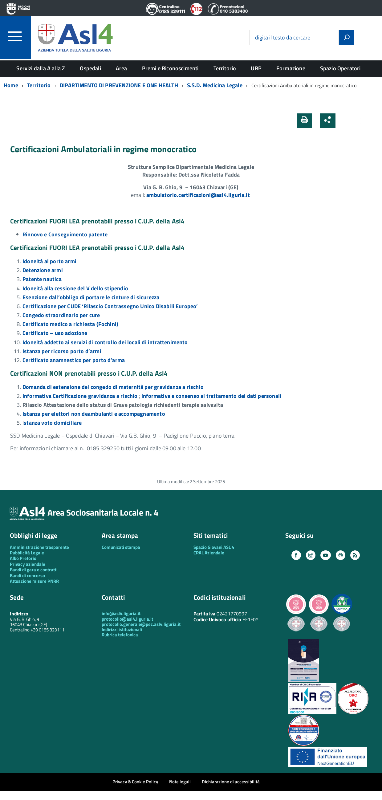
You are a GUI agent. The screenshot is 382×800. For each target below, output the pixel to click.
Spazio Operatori (340, 68)
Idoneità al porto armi (49, 261)
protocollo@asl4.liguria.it (127, 618)
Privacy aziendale (27, 564)
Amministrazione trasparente (39, 547)
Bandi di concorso (27, 575)
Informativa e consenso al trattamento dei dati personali (211, 396)
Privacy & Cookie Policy (135, 781)
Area (121, 68)
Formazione (290, 68)
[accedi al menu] (19, 36)
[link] (198, 195)
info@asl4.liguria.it (121, 613)
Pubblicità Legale (27, 552)
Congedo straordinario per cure (61, 315)
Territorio (224, 68)
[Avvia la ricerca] (346, 37)
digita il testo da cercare (282, 38)
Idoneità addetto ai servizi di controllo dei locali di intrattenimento (105, 342)
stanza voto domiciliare (53, 422)
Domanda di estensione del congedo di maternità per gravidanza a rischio (113, 387)
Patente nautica (42, 279)
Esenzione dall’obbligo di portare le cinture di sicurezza (90, 297)
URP (256, 68)
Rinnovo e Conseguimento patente (65, 234)
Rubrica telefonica (120, 634)
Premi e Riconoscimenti (170, 68)
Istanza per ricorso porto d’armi (61, 351)
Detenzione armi (42, 270)
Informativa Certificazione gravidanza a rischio (79, 396)
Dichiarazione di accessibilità (231, 781)
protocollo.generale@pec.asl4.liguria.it (141, 624)
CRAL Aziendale (208, 552)
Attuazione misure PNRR (34, 581)
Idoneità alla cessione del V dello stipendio (75, 288)
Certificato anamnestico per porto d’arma (73, 360)
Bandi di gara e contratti (34, 569)
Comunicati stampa (121, 547)
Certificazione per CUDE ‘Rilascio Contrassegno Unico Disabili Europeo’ (110, 306)
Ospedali (90, 68)
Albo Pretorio (23, 558)
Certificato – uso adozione (54, 333)
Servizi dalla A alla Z (40, 68)
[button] (344, 120)
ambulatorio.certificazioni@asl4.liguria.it (198, 195)
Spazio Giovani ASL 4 (213, 547)
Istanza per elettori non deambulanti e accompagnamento (93, 414)
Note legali (180, 781)
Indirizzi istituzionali (122, 629)
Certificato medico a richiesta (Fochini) (70, 324)
